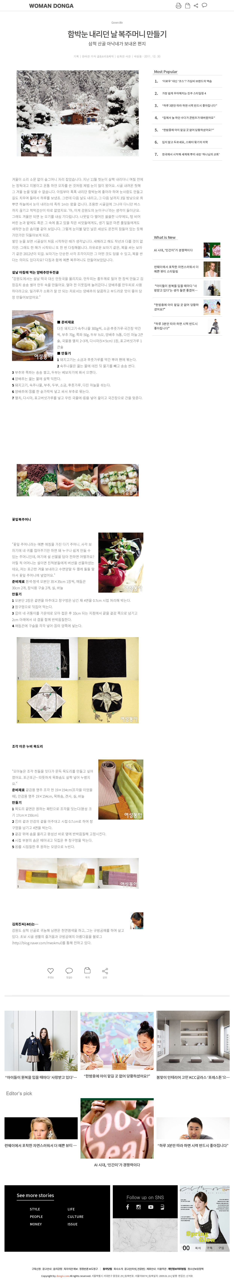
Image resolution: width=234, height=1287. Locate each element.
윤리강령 (57, 1269)
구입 (221, 1248)
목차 (198, 1248)
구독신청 (36, 1269)
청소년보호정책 (195, 1269)
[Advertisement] (68, 430)
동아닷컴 (107, 1269)
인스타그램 (138, 1207)
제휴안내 (151, 1269)
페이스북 (127, 1207)
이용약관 (161, 1269)
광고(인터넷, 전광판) (134, 1269)
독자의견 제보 (71, 1269)
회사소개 (118, 1269)
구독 (210, 1248)
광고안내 (46, 1269)
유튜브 (150, 1207)
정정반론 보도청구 (88, 1269)
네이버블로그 (162, 1207)
